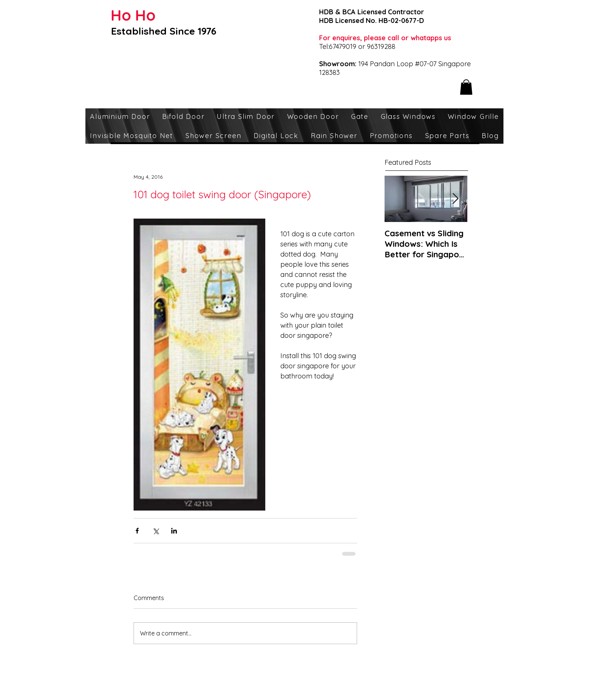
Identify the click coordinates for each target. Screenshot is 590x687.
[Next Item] (455, 199)
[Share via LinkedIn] (174, 530)
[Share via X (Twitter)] (155, 530)
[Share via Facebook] (137, 530)
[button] (466, 87)
